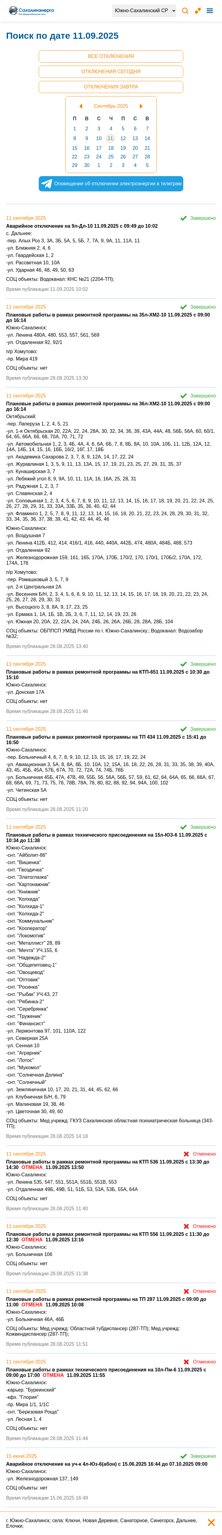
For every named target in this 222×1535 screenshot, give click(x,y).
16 (87, 148)
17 (99, 148)
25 (111, 156)
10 (99, 138)
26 (123, 156)
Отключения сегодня (111, 71)
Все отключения (111, 56)
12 (123, 138)
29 (74, 165)
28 (147, 156)
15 (74, 148)
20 (135, 148)
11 (110, 138)
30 (87, 165)
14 (147, 138)
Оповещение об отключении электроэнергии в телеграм (106, 184)
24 (99, 156)
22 (74, 156)
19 (123, 148)
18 (111, 148)
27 (135, 156)
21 (147, 148)
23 (87, 156)
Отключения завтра (111, 86)
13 (135, 138)
